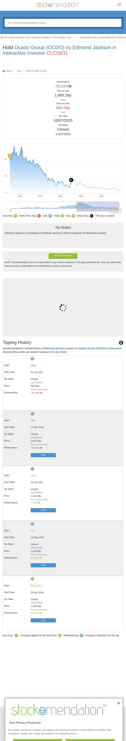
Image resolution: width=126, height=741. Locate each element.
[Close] (119, 712)
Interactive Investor (24, 53)
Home (8, 70)
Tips (19, 70)
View (43, 455)
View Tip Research (63, 255)
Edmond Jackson (92, 47)
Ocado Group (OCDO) (39, 47)
